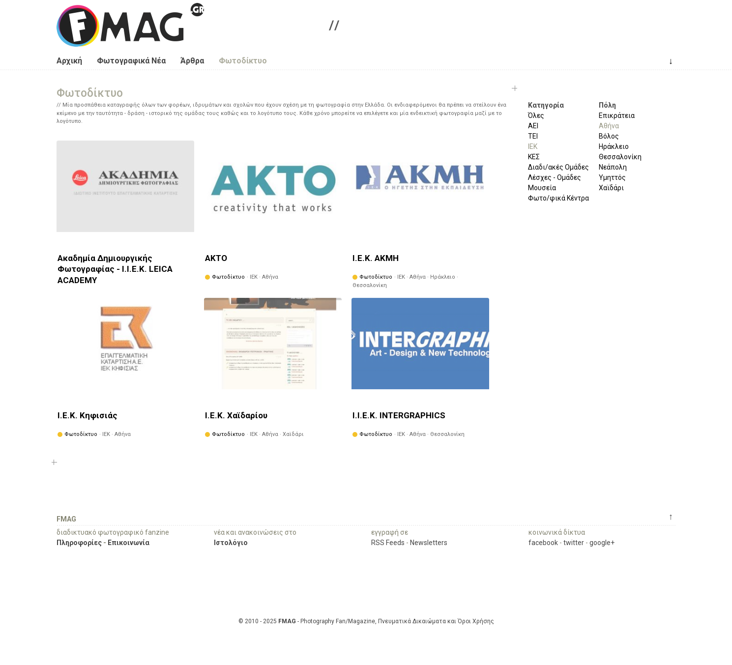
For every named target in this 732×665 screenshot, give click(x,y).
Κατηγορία (546, 105)
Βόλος (609, 136)
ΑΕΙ (533, 126)
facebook (543, 543)
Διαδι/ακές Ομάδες (558, 167)
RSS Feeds (388, 543)
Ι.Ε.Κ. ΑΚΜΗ (375, 258)
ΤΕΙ (533, 136)
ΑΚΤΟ (216, 258)
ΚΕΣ (534, 157)
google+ (602, 543)
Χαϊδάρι (611, 188)
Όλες (536, 115)
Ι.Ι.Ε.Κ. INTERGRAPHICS (398, 415)
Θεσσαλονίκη (620, 157)
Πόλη (607, 105)
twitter (573, 543)
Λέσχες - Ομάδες (554, 177)
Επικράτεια (617, 115)
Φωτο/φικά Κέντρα (558, 198)
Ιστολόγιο (231, 543)
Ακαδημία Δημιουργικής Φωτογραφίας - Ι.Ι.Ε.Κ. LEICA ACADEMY (115, 269)
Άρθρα (192, 60)
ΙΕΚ (532, 146)
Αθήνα (609, 126)
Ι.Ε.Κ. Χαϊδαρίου (236, 415)
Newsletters (428, 543)
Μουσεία (542, 188)
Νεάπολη (613, 167)
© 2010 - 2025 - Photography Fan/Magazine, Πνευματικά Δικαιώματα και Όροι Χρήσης (366, 621)
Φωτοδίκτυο (243, 60)
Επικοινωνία (128, 543)
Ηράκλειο (614, 146)
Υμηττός (612, 177)
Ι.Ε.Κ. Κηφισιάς (87, 415)
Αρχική (69, 60)
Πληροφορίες (79, 543)
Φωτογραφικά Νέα (131, 60)
